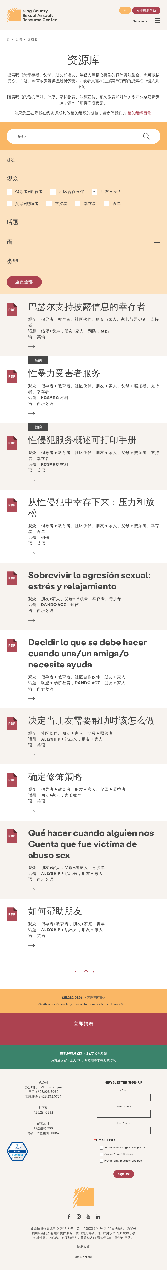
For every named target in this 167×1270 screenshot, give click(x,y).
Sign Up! (124, 1174)
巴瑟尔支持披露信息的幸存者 (86, 306)
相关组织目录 (139, 112)
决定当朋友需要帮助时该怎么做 (91, 720)
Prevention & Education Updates (123, 1160)
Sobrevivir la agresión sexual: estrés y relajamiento (89, 580)
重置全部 (24, 281)
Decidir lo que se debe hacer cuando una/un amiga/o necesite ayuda (87, 652)
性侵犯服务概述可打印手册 (82, 439)
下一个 (81, 972)
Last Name (123, 1123)
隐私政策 (83, 1246)
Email (125, 1090)
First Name (124, 1106)
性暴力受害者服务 (64, 372)
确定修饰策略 (55, 776)
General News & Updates (118, 1154)
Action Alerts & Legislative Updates (124, 1147)
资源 (19, 40)
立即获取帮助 (146, 10)
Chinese (138, 21)
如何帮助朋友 (55, 910)
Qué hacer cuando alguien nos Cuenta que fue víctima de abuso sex (91, 843)
